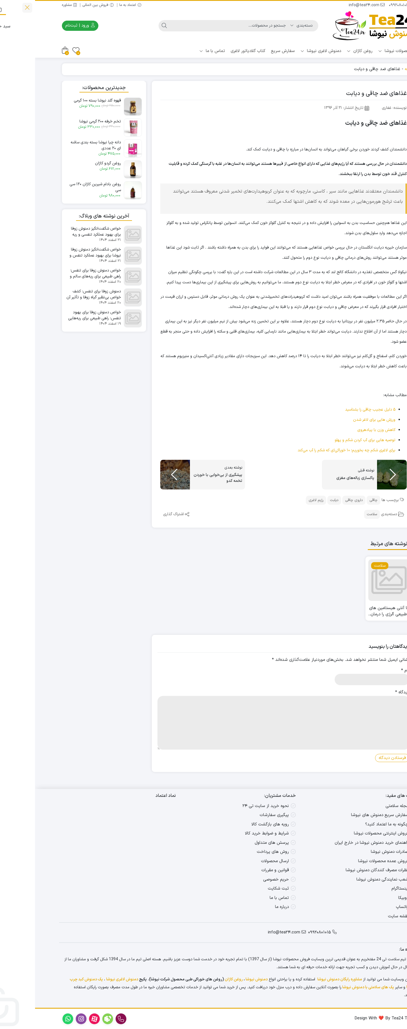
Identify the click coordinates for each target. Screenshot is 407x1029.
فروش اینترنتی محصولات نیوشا (346, 833)
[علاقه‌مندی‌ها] (40, 50)
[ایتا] (393, 993)
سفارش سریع (248, 51)
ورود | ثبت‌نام (45, 25)
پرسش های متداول (237, 843)
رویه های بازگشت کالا (235, 824)
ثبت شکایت (243, 888)
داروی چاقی (319, 500)
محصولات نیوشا (360, 51)
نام (370, 671)
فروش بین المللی (63, 5)
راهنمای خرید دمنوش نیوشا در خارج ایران (336, 843)
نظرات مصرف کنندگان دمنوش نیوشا (342, 870)
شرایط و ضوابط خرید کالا (232, 833)
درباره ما (247, 907)
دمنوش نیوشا (222, 979)
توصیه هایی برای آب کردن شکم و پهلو (330, 440)
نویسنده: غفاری (359, 108)
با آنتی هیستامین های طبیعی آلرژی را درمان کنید (353, 611)
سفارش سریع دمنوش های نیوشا (344, 815)
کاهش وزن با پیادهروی (341, 430)
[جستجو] (195, 25)
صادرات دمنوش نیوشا (354, 852)
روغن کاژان (324, 51)
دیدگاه (367, 692)
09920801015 (367, 5)
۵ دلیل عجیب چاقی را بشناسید (335, 410)
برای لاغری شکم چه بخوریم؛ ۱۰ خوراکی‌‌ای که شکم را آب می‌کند (311, 450)
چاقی (338, 500)
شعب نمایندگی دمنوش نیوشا (347, 879)
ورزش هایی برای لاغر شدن (339, 420)
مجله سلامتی (361, 806)
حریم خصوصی (241, 879)
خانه (373, 69)
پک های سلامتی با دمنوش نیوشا (333, 987)
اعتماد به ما (95, 5)
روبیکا (368, 898)
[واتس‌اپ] (393, 957)
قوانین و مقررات (240, 870)
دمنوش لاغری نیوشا (285, 51)
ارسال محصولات (240, 861)
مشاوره (34, 5)
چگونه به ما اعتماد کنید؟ (351, 824)
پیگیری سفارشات (239, 815)
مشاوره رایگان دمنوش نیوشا (304, 979)
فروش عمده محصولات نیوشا (348, 861)
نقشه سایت (363, 916)
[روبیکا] (393, 975)
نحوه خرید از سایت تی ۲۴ (230, 806)
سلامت (337, 514)
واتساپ (367, 907)
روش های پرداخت (238, 852)
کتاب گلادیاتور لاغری (213, 51)
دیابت (299, 500)
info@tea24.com (332, 5)
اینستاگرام (364, 888)
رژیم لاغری (281, 500)
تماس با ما (177, 51)
